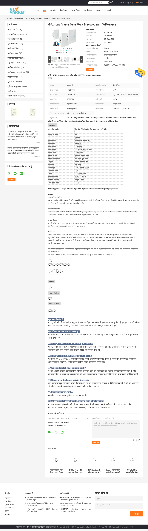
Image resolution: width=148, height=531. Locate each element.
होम (38, 10)
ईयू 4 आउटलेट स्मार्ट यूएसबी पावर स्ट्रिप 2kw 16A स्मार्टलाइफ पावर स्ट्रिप (76, 504)
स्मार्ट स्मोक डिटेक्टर (14, 67)
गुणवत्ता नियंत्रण (75, 10)
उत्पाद (44, 10)
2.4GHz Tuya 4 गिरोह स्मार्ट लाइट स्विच (98, 407)
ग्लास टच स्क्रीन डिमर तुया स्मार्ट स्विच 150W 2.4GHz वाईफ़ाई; (40, 504)
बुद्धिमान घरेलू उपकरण (15, 86)
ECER (131, 527)
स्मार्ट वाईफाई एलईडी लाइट (17, 72)
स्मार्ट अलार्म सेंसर (13, 48)
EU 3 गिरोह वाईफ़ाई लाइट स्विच (75, 407)
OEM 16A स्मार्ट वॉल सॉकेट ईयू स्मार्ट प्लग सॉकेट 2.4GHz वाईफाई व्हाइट (76, 510)
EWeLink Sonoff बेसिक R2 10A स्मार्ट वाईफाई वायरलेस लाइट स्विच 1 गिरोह (94, 471)
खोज (110, 3)
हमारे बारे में (53, 10)
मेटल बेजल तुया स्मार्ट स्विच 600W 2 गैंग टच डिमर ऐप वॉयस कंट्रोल (56, 471)
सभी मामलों (107, 10)
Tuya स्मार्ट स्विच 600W (58, 407)
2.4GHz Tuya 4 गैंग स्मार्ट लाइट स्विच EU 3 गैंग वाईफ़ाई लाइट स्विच (75, 471)
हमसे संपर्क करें (87, 10)
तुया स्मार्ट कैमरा (13, 44)
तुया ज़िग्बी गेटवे (13, 82)
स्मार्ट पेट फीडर (12, 91)
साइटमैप (7, 514)
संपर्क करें (90, 69)
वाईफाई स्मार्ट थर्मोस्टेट (15, 63)
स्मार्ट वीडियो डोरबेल (14, 58)
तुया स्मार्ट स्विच (18, 19)
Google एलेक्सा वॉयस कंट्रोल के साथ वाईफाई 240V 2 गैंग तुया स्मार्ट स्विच (113, 471)
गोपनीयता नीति (20, 527)
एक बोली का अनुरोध (125, 3)
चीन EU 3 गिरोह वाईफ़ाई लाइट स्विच (38, 527)
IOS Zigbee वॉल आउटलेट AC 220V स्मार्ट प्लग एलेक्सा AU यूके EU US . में (76, 499)
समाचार (98, 10)
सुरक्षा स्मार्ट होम (13, 29)
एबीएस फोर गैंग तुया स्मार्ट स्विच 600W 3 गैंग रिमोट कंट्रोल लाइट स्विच (42, 510)
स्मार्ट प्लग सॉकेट (13, 53)
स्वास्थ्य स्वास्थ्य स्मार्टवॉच (16, 96)
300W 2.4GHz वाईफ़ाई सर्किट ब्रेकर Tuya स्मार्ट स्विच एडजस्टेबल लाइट (132, 471)
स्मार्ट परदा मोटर (13, 77)
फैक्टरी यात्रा (63, 10)
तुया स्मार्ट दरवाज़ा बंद (15, 34)
